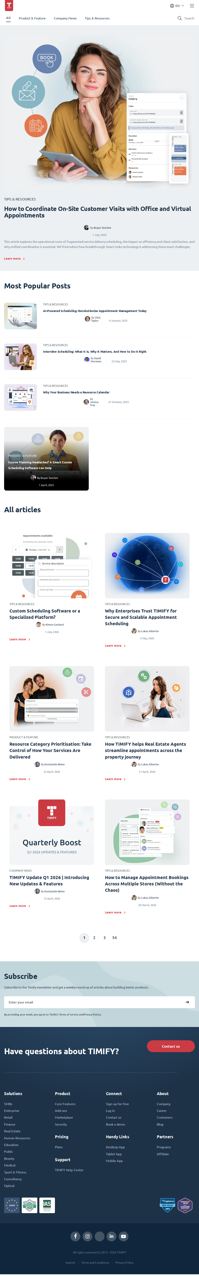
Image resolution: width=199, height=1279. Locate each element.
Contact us (169, 1049)
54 (115, 940)
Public (8, 1156)
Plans (59, 1151)
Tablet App (114, 1158)
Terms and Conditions (95, 1267)
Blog (160, 1128)
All (8, 18)
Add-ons (61, 1114)
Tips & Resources (97, 18)
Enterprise (11, 1114)
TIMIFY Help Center (69, 1174)
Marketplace (64, 1121)
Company (164, 1107)
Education (11, 1149)
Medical (9, 1170)
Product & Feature (32, 18)
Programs (164, 1151)
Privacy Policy (124, 1267)
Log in (110, 1114)
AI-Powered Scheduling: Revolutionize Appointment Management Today (95, 311)
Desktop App (115, 1151)
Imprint (70, 1267)
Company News (65, 18)
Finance (9, 1128)
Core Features (65, 1107)
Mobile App (114, 1165)
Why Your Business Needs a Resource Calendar (76, 392)
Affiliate (163, 1158)
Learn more (12, 258)
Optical (9, 1190)
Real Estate (12, 1135)
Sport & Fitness (15, 1177)
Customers (165, 1121)
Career (162, 1114)
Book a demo (115, 1128)
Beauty (9, 1163)
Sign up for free (117, 1107)
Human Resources (17, 1142)
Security (61, 1128)
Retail (8, 1121)
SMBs (8, 1107)
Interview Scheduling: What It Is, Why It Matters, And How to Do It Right (95, 351)
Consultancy (13, 1184)
